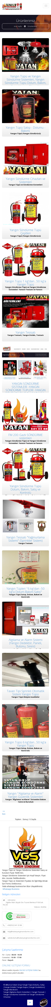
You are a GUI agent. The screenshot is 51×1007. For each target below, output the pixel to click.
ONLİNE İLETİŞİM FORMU (16, 965)
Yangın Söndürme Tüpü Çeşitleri (25, 230)
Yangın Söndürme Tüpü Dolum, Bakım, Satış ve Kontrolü (25, 485)
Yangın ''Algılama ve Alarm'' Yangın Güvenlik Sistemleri (25, 788)
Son (3, 814)
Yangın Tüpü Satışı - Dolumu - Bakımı (25, 128)
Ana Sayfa (18, 26)
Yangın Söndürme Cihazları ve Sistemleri (25, 179)
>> (4, 811)
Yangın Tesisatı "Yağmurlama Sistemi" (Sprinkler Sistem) (25, 534)
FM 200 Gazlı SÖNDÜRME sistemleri (25, 433)
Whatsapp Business (10, 889)
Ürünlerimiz (32, 26)
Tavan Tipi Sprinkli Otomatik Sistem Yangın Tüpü (25, 687)
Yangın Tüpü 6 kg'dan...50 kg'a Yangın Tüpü (25, 737)
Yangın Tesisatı (25, 330)
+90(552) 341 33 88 (12, 925)
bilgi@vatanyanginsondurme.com (18, 931)
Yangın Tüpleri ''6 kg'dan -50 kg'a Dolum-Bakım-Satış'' (26, 585)
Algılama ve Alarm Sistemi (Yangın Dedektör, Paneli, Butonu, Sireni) (25, 638)
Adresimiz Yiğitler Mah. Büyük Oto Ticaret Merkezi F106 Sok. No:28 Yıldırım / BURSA (24, 903)
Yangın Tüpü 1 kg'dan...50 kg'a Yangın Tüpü (25, 280)
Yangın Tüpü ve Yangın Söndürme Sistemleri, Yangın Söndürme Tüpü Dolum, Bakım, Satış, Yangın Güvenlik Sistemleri (25, 82)
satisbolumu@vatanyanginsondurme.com (21, 938)
